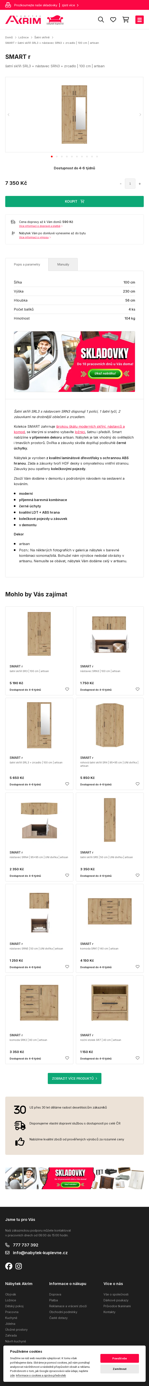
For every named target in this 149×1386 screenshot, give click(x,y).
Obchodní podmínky (63, 1312)
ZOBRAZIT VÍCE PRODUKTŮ (74, 1078)
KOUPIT (74, 201)
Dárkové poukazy (116, 1300)
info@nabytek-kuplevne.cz (40, 1252)
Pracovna (11, 1312)
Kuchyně (11, 1318)
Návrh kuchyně (15, 1341)
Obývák (10, 1294)
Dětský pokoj (14, 1306)
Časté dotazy (58, 1318)
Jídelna (10, 1323)
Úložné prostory (16, 1329)
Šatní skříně (42, 37)
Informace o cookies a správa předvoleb (41, 1375)
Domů (9, 37)
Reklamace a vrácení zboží (68, 1306)
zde (12, 1375)
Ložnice (23, 37)
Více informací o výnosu (35, 237)
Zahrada (11, 1335)
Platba (53, 1300)
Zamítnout (119, 1368)
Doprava (55, 1294)
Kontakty (109, 1312)
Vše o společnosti (116, 1294)
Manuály (63, 264)
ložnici (80, 432)
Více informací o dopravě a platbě (40, 226)
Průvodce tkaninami (117, 1306)
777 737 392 (25, 1244)
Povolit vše (119, 1358)
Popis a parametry (27, 264)
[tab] (51, 156)
